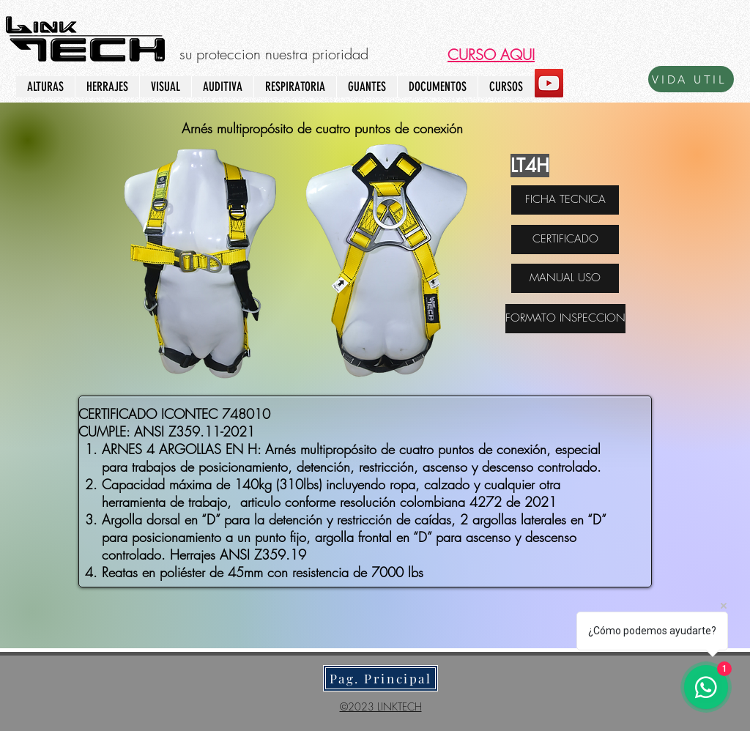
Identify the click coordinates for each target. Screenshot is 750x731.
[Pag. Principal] (380, 678)
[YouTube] (549, 83)
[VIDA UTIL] (691, 79)
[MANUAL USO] (565, 278)
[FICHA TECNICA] (565, 200)
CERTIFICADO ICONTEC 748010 (174, 414)
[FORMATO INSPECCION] (565, 318)
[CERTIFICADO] (565, 239)
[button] (491, 54)
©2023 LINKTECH (381, 706)
